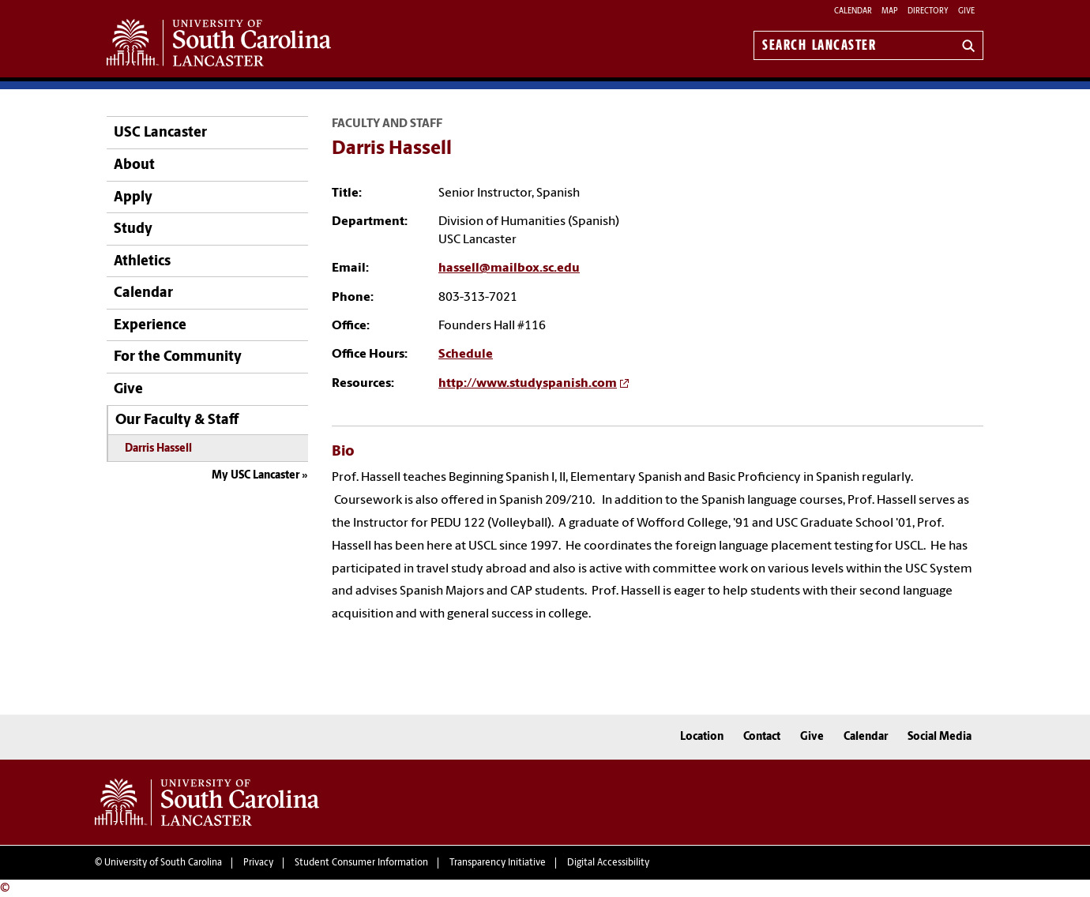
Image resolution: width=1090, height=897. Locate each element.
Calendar (853, 11)
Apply (133, 197)
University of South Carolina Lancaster (207, 802)
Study (133, 229)
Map (889, 11)
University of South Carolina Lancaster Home (219, 42)
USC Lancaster (160, 133)
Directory (928, 11)
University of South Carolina (163, 863)
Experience (150, 325)
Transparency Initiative (497, 863)
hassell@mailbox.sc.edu (509, 268)
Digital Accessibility (608, 863)
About (134, 165)
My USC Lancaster (255, 476)
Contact (761, 737)
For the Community (178, 357)
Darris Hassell (158, 449)
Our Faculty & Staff (177, 420)
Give (966, 11)
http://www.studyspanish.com (527, 383)
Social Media (940, 737)
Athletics (142, 261)
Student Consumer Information (361, 863)
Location (702, 737)
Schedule (465, 354)
